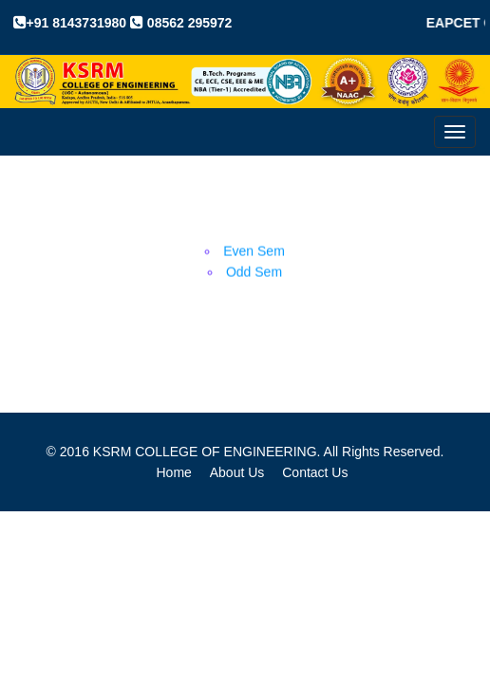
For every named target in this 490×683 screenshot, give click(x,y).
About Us (237, 472)
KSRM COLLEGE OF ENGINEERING (205, 451)
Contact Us (315, 472)
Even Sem (254, 251)
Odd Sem (254, 272)
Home (174, 472)
